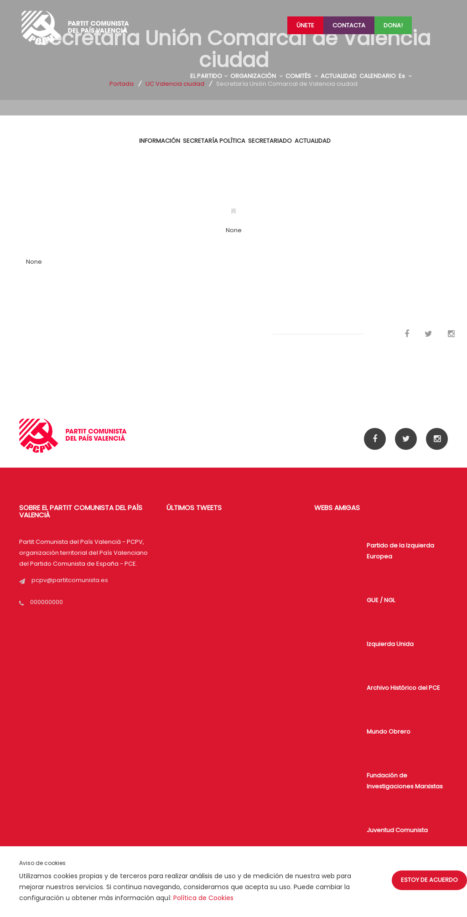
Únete (305, 25)
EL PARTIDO (209, 76)
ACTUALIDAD (339, 76)
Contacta (349, 25)
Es (405, 76)
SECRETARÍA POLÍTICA (214, 140)
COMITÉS (301, 76)
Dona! (393, 25)
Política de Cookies (203, 897)
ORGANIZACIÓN (256, 76)
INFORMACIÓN (159, 140)
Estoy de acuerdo (429, 879)
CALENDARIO (377, 76)
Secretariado (270, 140)
